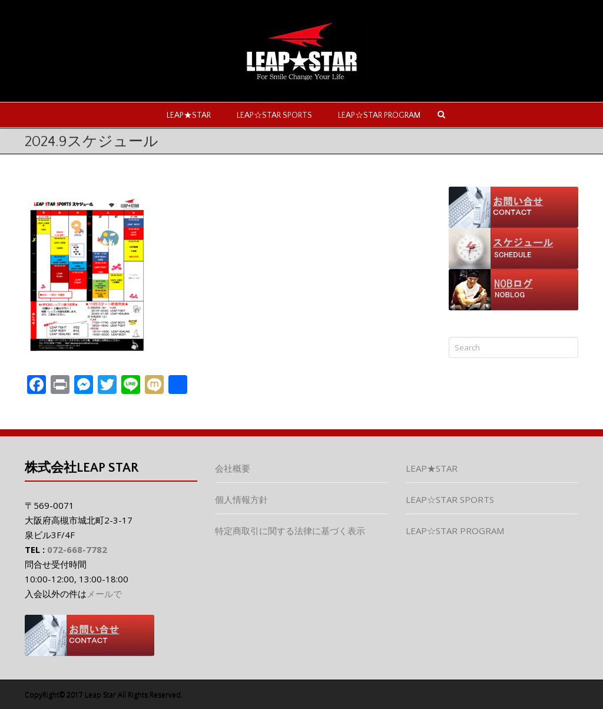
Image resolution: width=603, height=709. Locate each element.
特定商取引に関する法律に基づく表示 (290, 530)
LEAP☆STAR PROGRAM (379, 115)
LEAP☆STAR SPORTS (274, 115)
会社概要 (232, 468)
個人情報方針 (241, 499)
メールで (104, 593)
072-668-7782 (77, 549)
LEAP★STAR (189, 115)
